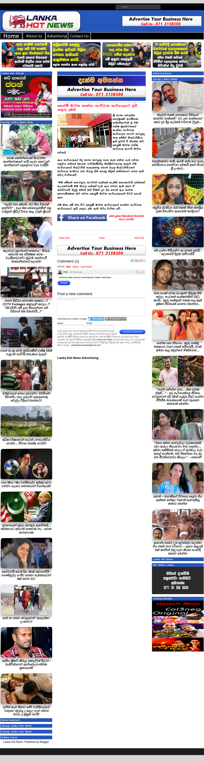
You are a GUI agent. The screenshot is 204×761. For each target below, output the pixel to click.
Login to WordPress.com (115, 319)
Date (68, 266)
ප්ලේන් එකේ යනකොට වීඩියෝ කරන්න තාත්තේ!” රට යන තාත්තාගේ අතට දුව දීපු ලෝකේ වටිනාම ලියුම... (177, 118)
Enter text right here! (101, 307)
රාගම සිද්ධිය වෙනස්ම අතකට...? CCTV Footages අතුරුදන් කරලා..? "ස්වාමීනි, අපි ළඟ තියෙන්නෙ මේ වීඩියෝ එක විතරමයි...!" (26, 306)
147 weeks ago (75, 272)
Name (60, 323)
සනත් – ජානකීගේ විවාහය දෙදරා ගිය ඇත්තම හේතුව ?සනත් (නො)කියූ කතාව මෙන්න (177, 500)
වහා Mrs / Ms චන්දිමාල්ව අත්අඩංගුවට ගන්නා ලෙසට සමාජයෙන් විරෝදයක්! (26, 484)
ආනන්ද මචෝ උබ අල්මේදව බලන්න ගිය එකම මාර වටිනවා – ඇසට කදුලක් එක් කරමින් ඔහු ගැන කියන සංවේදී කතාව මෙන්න (178, 548)
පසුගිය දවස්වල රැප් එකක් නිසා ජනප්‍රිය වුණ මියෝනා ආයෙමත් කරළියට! (177, 209)
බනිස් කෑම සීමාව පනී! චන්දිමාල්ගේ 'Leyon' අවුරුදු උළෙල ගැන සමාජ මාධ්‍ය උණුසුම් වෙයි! (26, 710)
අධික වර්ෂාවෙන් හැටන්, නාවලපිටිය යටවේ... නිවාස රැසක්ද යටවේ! (26, 441)
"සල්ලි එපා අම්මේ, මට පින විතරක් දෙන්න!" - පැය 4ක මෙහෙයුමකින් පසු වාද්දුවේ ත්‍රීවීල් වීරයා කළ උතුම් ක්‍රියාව (26, 208)
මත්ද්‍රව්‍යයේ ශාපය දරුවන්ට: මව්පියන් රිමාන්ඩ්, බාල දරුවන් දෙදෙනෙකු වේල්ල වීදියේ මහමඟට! (26, 397)
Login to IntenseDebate (96, 319)
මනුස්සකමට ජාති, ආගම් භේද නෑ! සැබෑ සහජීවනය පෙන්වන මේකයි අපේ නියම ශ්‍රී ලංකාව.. (178, 165)
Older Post (139, 238)
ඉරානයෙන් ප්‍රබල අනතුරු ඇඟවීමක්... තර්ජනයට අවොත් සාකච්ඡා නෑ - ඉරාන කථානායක (26, 529)
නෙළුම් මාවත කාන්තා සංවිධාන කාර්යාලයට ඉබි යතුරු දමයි (97, 108)
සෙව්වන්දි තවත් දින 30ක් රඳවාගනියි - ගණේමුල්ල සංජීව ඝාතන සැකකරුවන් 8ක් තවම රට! (26, 575)
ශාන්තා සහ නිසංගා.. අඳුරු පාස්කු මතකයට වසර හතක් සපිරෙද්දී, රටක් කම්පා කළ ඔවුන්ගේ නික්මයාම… (177, 346)
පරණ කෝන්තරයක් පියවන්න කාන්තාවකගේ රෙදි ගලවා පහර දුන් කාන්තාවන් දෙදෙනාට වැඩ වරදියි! (26, 161)
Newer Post (64, 238)
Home (102, 238)
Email (89, 323)
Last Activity (86, 266)
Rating (75, 266)
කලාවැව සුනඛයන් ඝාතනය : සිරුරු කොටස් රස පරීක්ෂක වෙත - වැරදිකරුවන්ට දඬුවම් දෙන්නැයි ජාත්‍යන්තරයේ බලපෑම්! (26, 256)
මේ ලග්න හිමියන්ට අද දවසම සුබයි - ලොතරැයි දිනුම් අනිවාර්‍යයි (178, 252)
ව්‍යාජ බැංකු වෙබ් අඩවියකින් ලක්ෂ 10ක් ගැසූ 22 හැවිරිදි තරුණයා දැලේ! (26, 352)
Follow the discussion (143, 260)
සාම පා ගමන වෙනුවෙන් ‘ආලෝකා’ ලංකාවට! (26, 619)
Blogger (44, 741)
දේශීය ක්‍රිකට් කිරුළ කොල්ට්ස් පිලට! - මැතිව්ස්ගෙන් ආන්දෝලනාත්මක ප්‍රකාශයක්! (26, 664)
